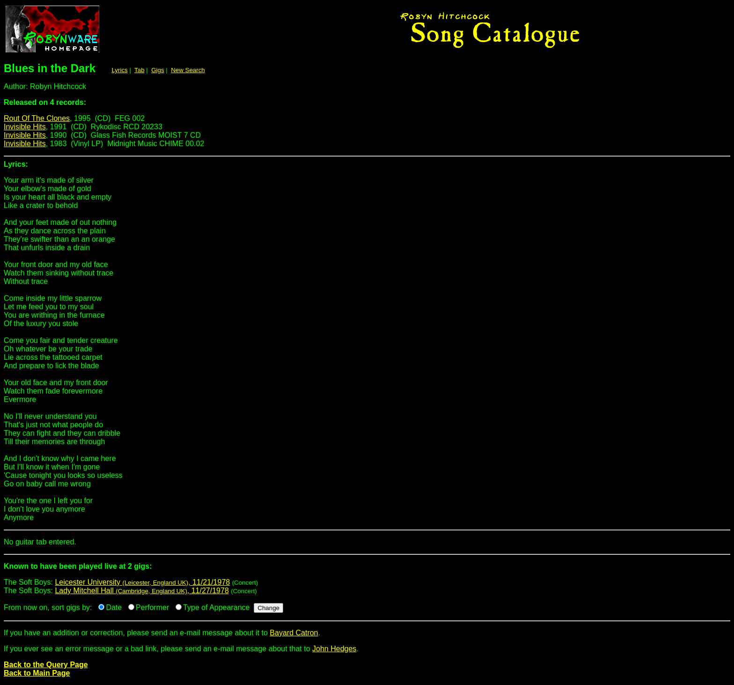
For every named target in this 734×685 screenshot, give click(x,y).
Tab (139, 70)
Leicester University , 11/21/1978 (142, 582)
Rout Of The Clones (37, 118)
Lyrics (119, 70)
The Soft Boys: (367, 570)
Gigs (157, 70)
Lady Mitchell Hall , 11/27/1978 (141, 591)
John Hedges (334, 649)
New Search (188, 70)
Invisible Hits (25, 127)
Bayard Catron (294, 633)
